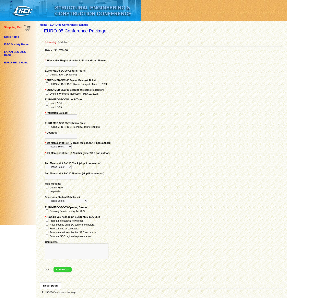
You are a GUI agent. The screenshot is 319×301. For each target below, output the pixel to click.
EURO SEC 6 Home (16, 62)
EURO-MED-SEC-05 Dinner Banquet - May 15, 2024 (78, 84)
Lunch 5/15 (56, 107)
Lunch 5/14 (56, 103)
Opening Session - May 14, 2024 (67, 211)
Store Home (11, 36)
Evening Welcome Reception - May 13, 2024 (74, 93)
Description (50, 288)
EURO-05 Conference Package (69, 24)
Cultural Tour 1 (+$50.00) (63, 74)
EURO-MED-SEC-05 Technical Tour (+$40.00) (75, 127)
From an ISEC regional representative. (70, 236)
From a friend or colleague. (64, 228)
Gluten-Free (56, 187)
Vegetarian (55, 191)
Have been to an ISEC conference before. (72, 224)
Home (43, 24)
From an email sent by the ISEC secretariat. (73, 232)
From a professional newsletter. (67, 220)
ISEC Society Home (16, 44)
